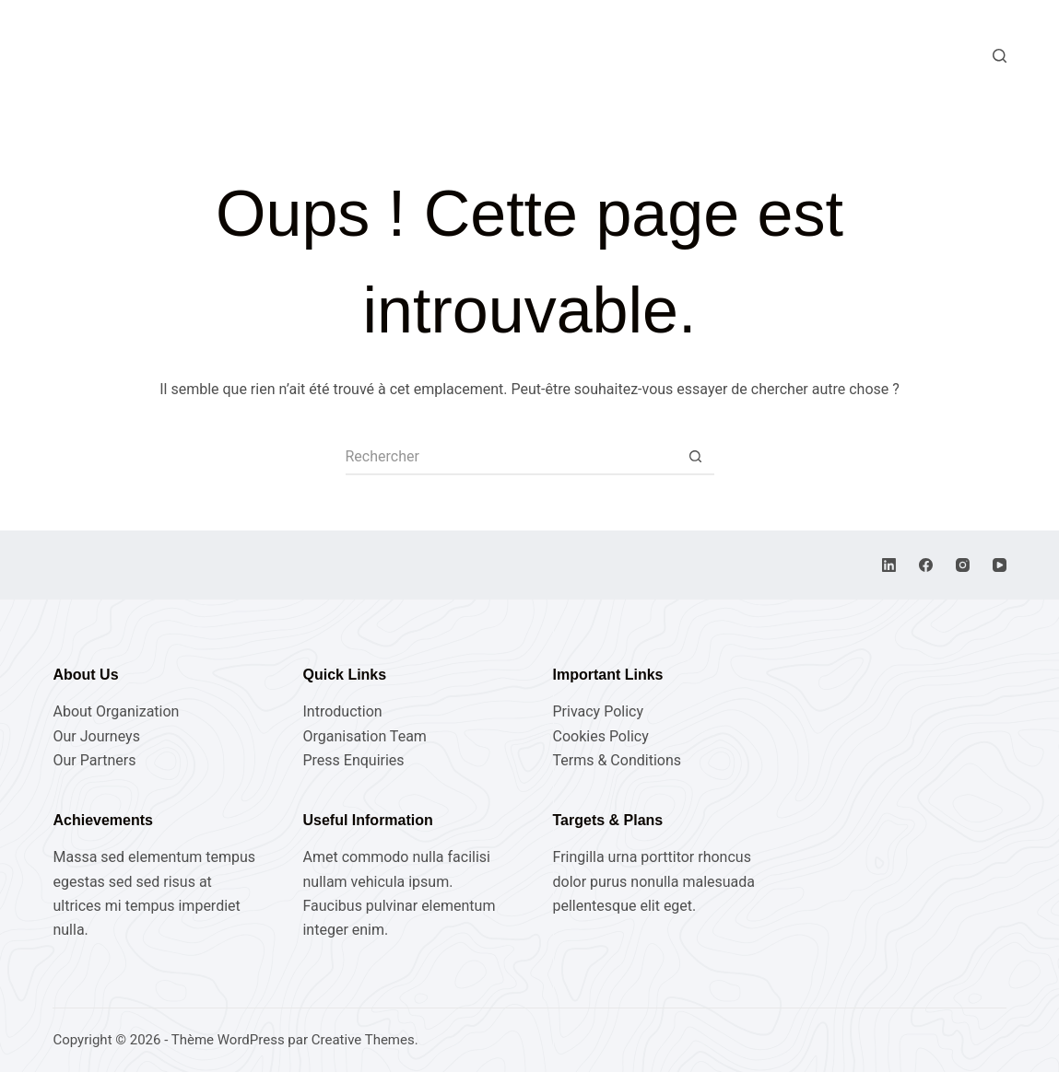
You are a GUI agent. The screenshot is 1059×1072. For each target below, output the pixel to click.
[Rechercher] (999, 56)
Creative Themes (363, 1039)
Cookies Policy (601, 736)
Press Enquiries (353, 760)
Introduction (342, 711)
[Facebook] (926, 565)
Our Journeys (96, 736)
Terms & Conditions (617, 760)
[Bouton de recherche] (695, 456)
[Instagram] (963, 565)
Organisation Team (364, 736)
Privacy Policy (598, 711)
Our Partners (94, 760)
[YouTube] (999, 565)
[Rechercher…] (511, 456)
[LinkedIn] (889, 565)
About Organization (116, 711)
